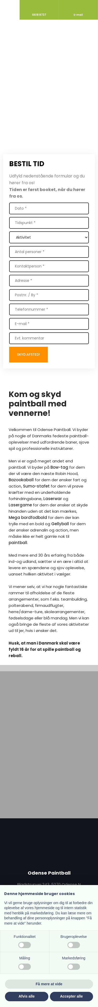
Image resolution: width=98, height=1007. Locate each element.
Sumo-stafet (36, 486)
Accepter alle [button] (71, 996)
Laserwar (52, 498)
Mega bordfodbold (28, 517)
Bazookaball (21, 480)
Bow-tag (59, 467)
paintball (18, 542)
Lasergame (20, 505)
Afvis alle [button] (26, 996)
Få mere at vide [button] (49, 984)
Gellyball (60, 524)
